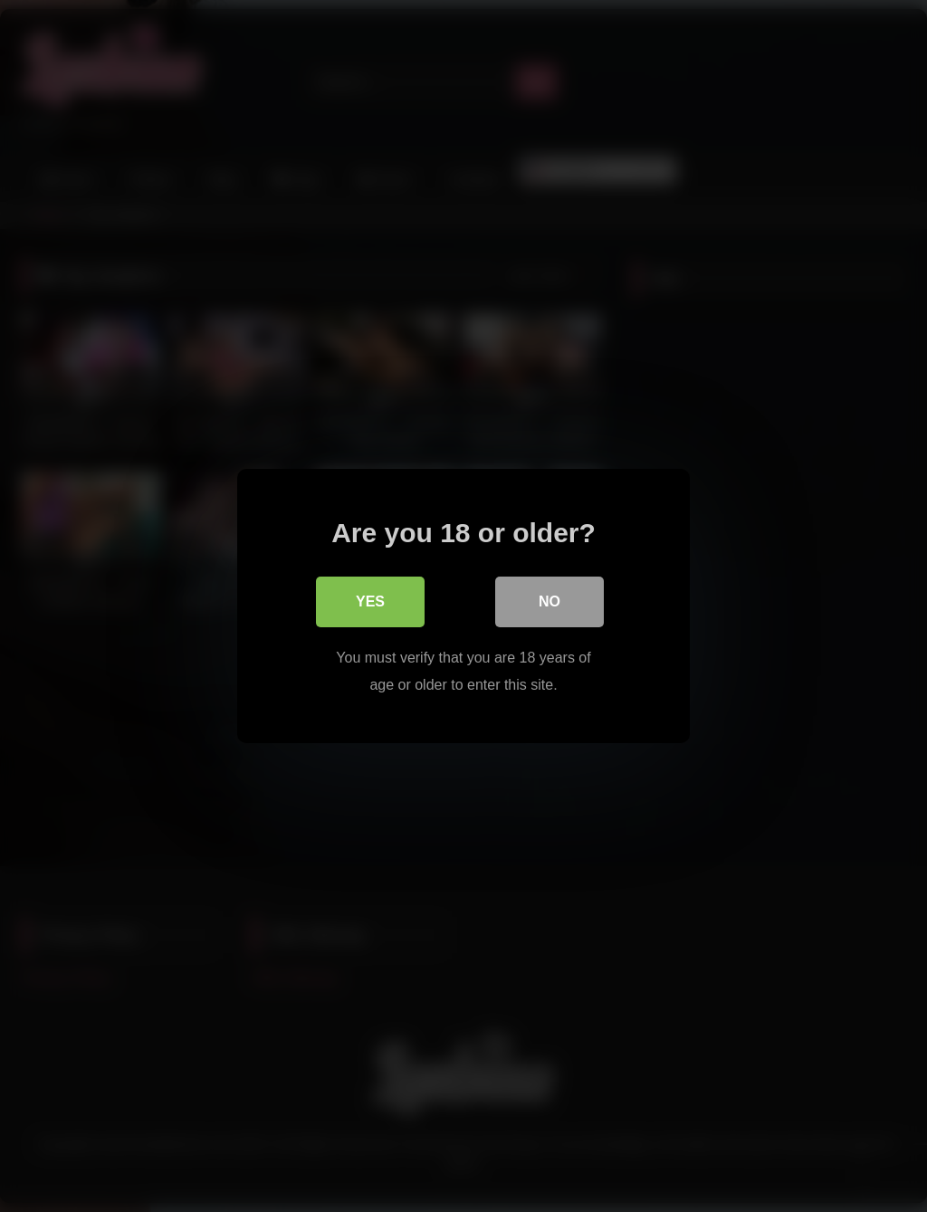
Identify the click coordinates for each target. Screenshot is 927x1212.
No (549, 601)
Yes (370, 601)
